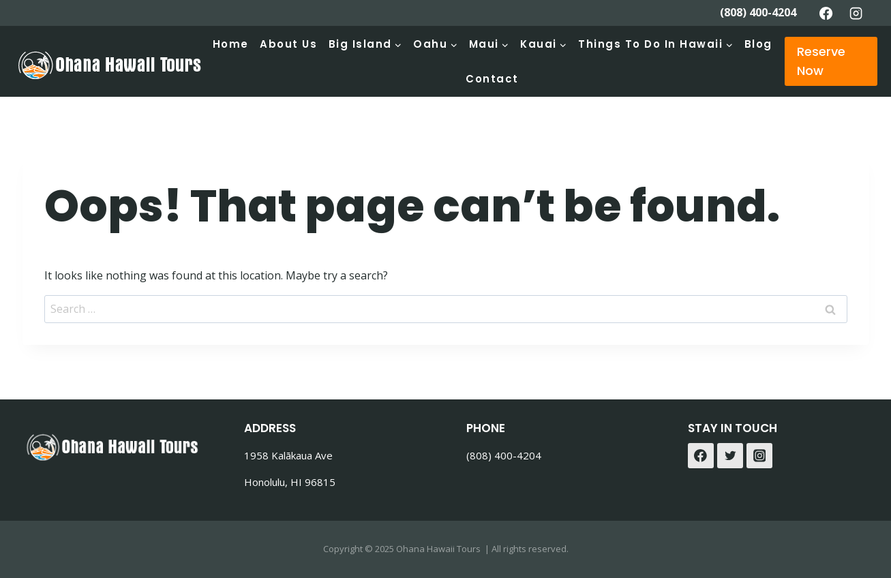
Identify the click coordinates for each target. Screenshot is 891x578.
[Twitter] (730, 456)
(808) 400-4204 (758, 12)
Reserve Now (821, 61)
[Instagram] (856, 13)
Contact (492, 79)
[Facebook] (826, 13)
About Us (288, 44)
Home (231, 44)
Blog (758, 44)
